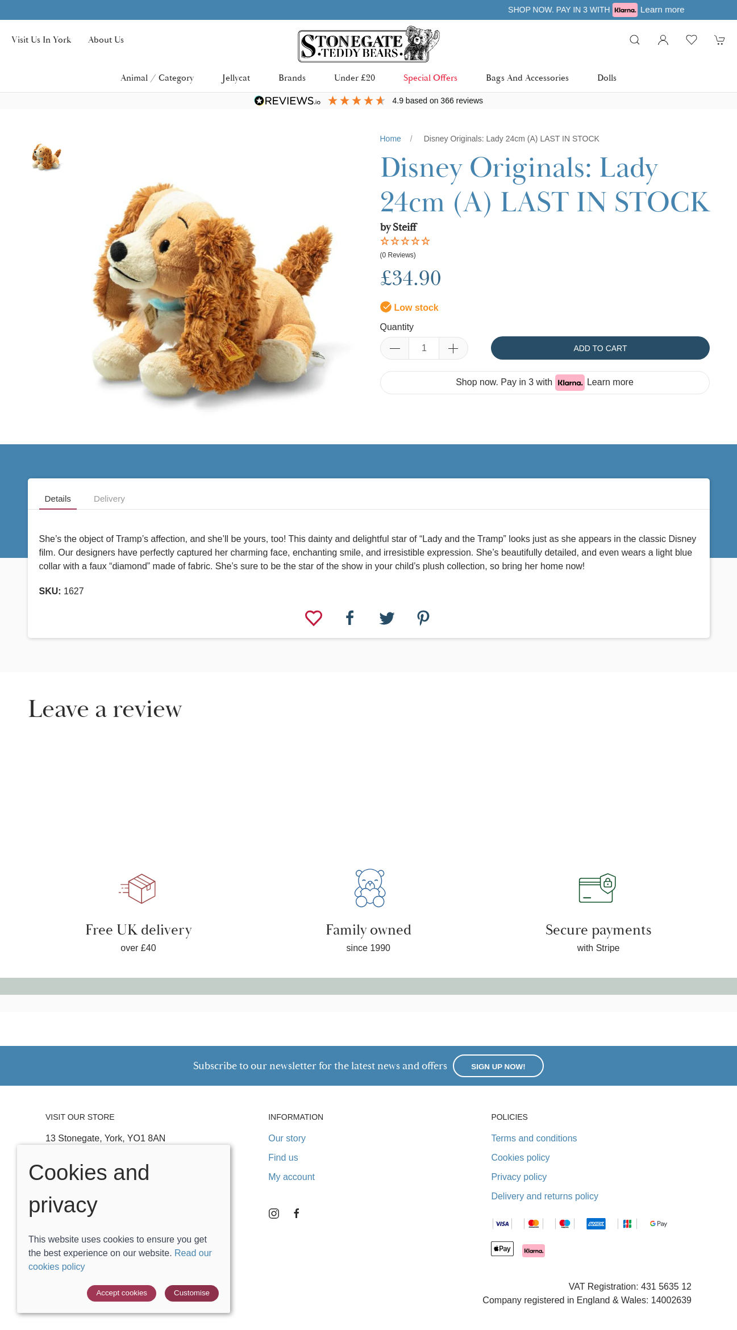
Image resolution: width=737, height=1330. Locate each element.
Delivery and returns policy (544, 1196)
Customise (192, 1293)
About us (106, 39)
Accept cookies (121, 1293)
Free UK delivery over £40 (328, 9)
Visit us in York (41, 39)
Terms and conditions (534, 1138)
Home (390, 138)
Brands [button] (292, 78)
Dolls (607, 78)
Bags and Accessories (527, 78)
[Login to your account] (663, 39)
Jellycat (236, 78)
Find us (283, 1157)
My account (291, 1177)
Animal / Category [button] (157, 78)
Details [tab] (58, 498)
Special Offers (430, 78)
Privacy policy (519, 1177)
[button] (634, 39)
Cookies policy (520, 1157)
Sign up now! (498, 1066)
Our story (287, 1138)
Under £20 (354, 78)
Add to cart (600, 348)
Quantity (397, 327)
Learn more (610, 382)
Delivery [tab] (109, 498)
